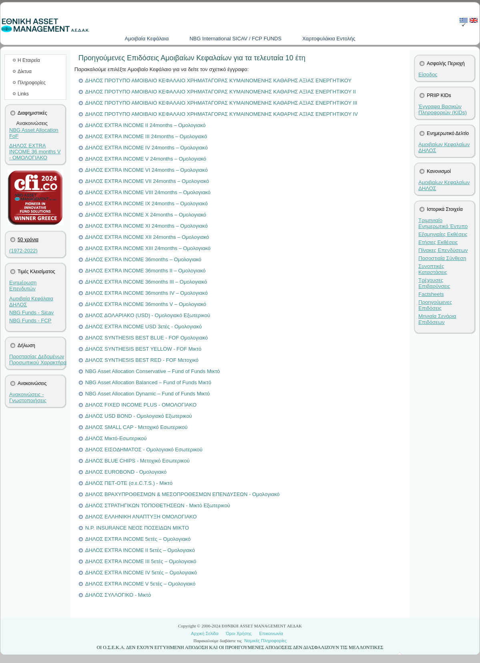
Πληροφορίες (32, 82)
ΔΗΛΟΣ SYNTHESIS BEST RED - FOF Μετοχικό (141, 360)
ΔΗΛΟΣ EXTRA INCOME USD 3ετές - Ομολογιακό (143, 327)
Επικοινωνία (271, 633)
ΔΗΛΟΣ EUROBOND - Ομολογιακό (126, 472)
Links (23, 94)
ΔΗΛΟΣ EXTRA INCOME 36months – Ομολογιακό (143, 259)
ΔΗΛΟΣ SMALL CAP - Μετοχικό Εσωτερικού (136, 427)
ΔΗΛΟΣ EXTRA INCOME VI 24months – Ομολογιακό (146, 170)
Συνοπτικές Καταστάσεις (432, 269)
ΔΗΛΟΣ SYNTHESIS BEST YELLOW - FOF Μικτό (143, 349)
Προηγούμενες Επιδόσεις (435, 305)
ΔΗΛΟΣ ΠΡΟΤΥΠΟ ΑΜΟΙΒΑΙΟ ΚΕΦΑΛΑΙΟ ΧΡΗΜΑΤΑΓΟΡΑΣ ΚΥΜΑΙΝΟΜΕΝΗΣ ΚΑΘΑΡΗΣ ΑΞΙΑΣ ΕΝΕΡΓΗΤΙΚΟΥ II (220, 92)
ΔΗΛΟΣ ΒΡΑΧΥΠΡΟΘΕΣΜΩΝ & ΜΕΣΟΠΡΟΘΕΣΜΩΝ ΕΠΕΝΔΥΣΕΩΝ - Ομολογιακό (182, 494)
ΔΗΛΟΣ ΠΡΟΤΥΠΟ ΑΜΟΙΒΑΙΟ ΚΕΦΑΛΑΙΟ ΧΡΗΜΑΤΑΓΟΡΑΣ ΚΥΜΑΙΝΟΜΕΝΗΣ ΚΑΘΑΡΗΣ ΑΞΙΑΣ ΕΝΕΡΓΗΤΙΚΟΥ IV (221, 114)
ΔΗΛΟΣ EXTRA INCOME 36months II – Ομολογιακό (145, 271)
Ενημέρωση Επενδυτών (23, 286)
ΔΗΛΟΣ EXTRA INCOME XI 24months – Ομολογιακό (146, 226)
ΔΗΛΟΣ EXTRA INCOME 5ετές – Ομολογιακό (137, 539)
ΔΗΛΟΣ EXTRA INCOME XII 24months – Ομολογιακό (147, 237)
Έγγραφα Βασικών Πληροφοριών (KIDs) (442, 109)
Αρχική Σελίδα (204, 633)
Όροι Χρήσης (239, 633)
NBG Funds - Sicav (31, 313)
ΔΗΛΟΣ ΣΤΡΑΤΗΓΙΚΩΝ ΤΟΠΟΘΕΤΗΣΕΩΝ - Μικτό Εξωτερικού (157, 505)
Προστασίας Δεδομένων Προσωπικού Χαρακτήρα (37, 359)
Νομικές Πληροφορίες (265, 640)
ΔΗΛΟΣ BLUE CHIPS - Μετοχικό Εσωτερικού (137, 461)
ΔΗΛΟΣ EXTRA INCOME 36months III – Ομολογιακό (146, 282)
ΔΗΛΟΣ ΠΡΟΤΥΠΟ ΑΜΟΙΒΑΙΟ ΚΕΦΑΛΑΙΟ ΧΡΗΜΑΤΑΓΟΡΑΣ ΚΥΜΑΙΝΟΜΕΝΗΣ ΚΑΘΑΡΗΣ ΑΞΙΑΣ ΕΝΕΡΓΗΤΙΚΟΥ (218, 80)
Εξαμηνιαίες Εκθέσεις (443, 234)
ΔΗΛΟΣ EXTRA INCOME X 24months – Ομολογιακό (145, 215)
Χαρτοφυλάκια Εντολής (329, 39)
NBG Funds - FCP (30, 321)
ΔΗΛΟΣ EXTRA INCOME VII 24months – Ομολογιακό (147, 181)
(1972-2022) (23, 251)
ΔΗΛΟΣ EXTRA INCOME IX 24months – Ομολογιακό (146, 203)
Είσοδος (428, 74)
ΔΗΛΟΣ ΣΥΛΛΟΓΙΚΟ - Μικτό (118, 595)
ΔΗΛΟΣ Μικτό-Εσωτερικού (116, 438)
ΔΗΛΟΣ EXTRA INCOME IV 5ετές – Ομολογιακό (141, 573)
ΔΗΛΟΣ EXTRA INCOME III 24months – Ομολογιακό (146, 136)
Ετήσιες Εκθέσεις (438, 242)
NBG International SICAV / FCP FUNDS (236, 39)
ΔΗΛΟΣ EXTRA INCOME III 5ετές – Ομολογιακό (140, 561)
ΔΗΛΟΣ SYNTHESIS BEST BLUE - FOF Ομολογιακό (146, 338)
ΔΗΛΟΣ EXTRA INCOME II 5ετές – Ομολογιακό (140, 550)
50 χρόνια (28, 239)
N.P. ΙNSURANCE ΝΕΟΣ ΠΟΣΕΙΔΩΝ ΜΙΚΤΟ (137, 528)
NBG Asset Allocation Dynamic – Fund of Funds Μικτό (147, 394)
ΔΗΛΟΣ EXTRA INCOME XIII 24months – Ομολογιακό (147, 248)
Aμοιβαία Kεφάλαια (147, 39)
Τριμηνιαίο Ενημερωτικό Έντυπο (443, 223)
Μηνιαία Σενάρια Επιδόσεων (437, 319)
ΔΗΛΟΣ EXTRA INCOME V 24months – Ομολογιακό (145, 159)
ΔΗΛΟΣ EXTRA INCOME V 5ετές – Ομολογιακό (140, 584)
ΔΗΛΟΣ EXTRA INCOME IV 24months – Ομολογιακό (146, 148)
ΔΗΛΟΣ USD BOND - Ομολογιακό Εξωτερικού (138, 416)
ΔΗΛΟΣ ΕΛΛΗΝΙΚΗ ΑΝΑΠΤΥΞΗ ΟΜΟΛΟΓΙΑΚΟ (141, 517)
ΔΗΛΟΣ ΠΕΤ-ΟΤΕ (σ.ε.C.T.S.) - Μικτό (128, 483)
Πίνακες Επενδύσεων (443, 250)
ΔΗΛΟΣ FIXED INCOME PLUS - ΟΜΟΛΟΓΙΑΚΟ (140, 405)
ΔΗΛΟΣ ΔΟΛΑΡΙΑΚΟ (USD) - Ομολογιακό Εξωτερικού (147, 315)
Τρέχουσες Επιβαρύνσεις (434, 283)
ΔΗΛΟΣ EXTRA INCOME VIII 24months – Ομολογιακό (147, 192)
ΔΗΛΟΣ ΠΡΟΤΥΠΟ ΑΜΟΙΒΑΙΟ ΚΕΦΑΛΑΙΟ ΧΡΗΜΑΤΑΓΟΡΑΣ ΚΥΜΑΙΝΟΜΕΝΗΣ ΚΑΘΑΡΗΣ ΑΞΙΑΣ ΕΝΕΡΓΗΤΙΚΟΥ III (221, 103)
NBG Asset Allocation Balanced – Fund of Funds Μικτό (148, 382)
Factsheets (431, 294)
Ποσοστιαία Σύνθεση (442, 258)
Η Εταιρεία (29, 60)
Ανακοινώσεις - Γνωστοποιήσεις (27, 397)
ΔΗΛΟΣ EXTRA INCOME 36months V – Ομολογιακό (145, 304)
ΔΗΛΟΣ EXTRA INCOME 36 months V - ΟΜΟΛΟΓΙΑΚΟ (35, 152)
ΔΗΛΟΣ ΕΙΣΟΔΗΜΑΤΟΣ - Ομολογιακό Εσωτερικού (143, 450)
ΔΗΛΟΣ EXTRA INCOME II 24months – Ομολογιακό (145, 125)
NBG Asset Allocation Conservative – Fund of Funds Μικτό (152, 371)
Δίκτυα (25, 71)
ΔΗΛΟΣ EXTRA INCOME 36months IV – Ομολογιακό (146, 293)
